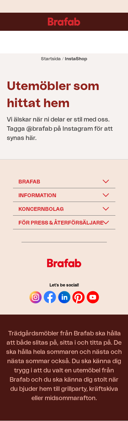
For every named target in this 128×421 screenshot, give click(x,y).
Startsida (51, 58)
